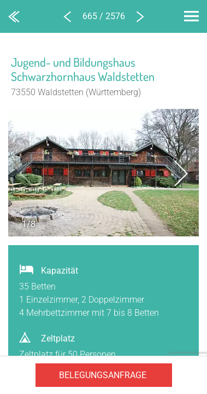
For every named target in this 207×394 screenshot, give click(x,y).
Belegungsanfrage (102, 375)
